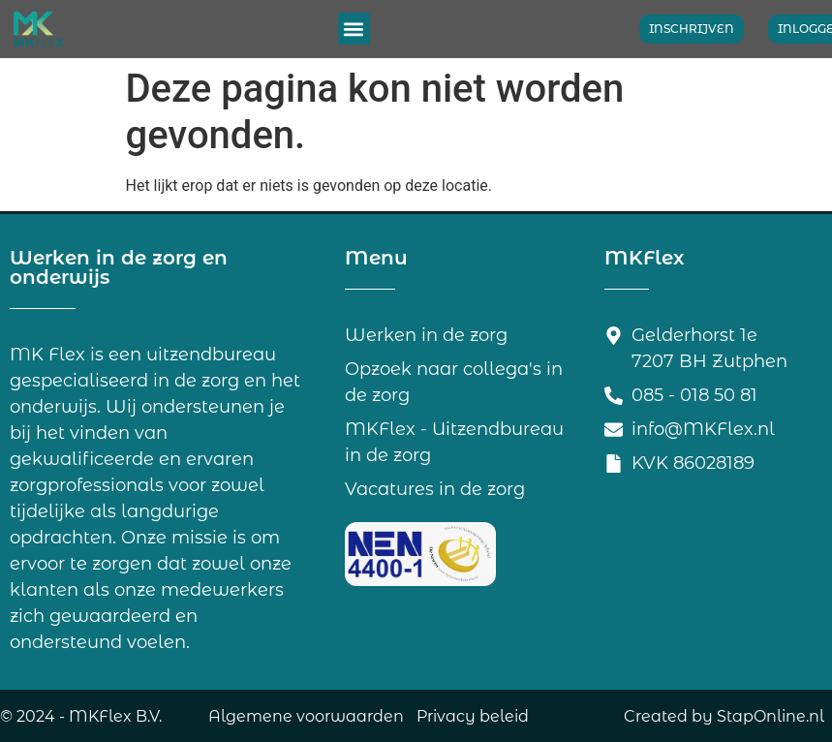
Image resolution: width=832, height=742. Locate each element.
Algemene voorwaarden (306, 716)
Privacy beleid (472, 716)
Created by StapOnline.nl (724, 716)
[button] (354, 29)
